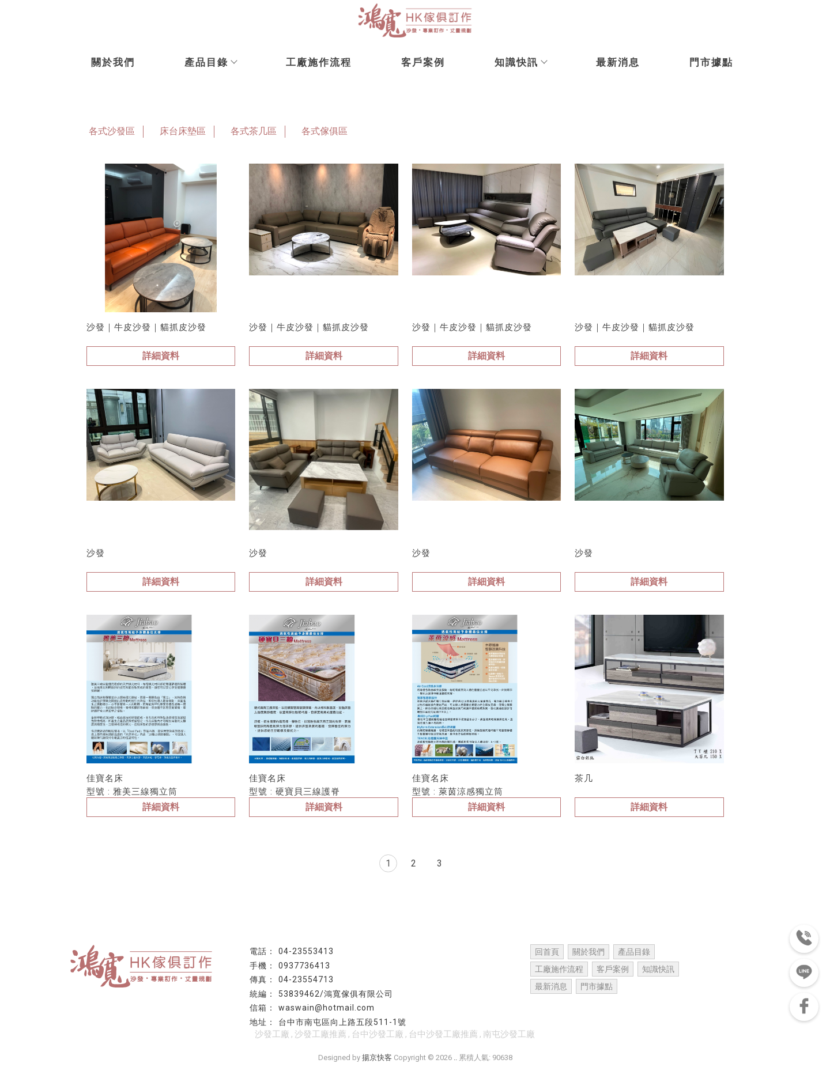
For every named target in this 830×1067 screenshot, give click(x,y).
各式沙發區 (112, 131)
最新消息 (618, 62)
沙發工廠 (272, 1034)
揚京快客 (377, 1057)
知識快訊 (520, 62)
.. (455, 1057)
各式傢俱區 (324, 131)
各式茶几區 (254, 131)
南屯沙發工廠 (509, 1034)
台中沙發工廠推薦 (443, 1034)
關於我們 (113, 62)
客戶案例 (423, 62)
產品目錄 (210, 62)
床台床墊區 (183, 131)
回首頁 (547, 951)
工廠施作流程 (319, 62)
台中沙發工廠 (377, 1034)
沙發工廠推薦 (320, 1034)
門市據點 (711, 62)
